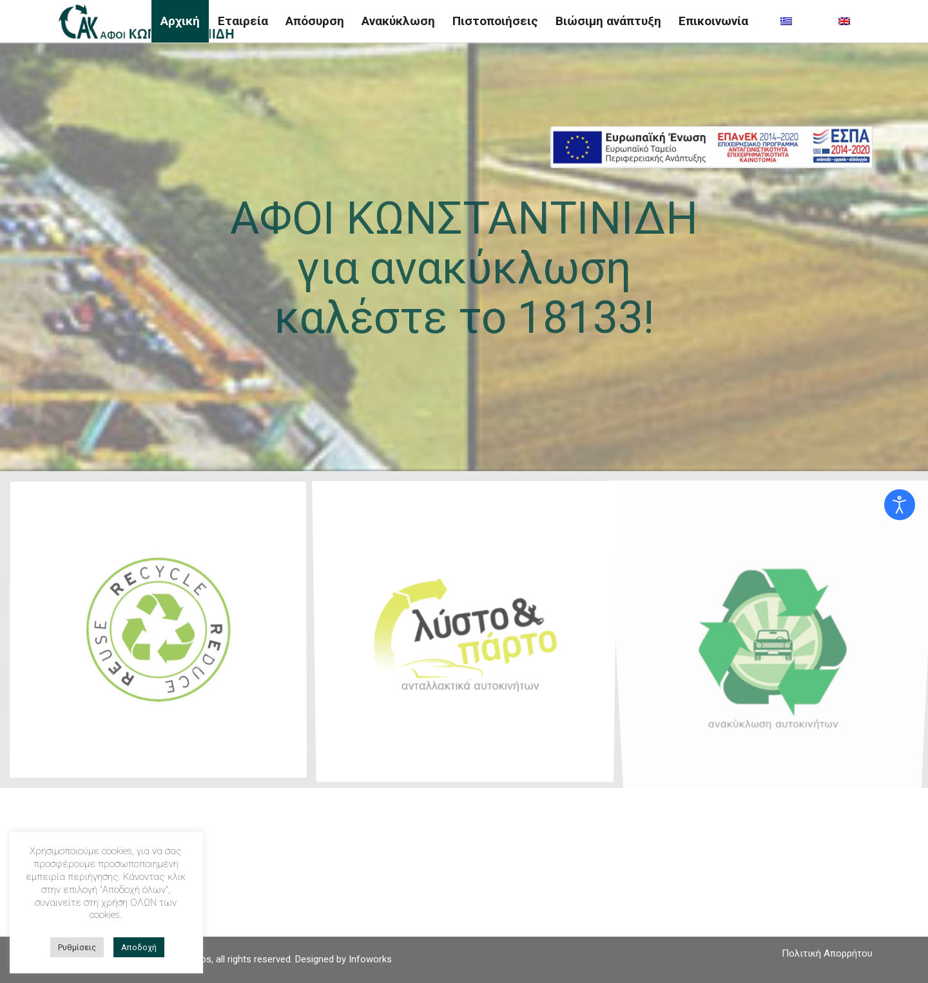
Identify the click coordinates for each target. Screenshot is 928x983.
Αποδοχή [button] (139, 947)
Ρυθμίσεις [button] (77, 947)
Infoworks (370, 959)
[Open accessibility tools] (899, 504)
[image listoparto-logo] (469, 635)
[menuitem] (180, 21)
